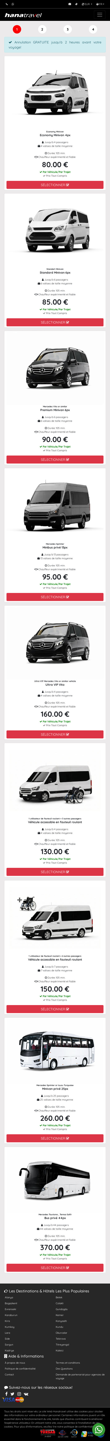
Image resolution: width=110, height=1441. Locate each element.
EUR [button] (86, 4)
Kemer (60, 1315)
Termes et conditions (68, 1362)
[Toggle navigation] (100, 15)
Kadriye (9, 1350)
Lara (7, 1332)
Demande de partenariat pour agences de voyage (80, 1376)
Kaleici (59, 1350)
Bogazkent (11, 1303)
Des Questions (64, 1368)
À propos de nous (15, 1362)
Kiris (7, 1321)
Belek (59, 1297)
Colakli (59, 1303)
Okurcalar (61, 1332)
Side (7, 1338)
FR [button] (99, 4)
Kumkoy (9, 1326)
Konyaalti (61, 1321)
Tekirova (61, 1338)
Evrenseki (10, 1309)
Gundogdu (62, 1309)
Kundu (59, 1326)
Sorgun (9, 1344)
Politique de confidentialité (20, 1368)
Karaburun (11, 1315)
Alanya (9, 1297)
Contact (9, 1374)
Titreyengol (62, 1344)
